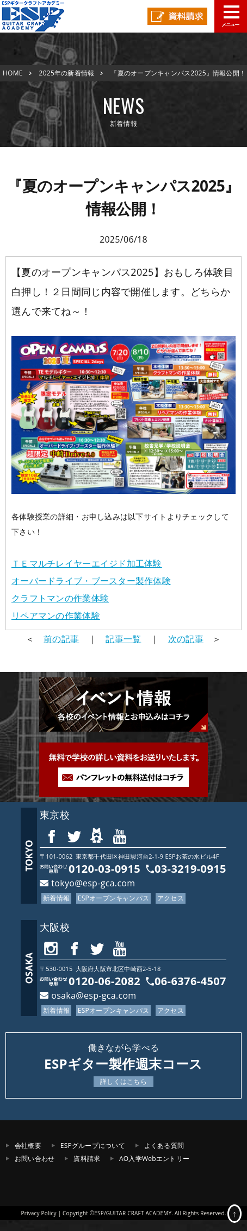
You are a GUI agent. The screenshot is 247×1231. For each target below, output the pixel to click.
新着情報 (56, 898)
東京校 (55, 814)
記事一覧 (123, 639)
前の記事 (61, 639)
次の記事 (185, 639)
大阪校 (55, 927)
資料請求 (86, 1158)
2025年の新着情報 (67, 73)
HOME (13, 73)
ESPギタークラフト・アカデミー (41, 16)
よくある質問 (164, 1145)
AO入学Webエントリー (154, 1158)
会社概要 (28, 1145)
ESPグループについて (92, 1145)
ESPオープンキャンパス (113, 898)
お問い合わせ (34, 1158)
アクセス (170, 898)
